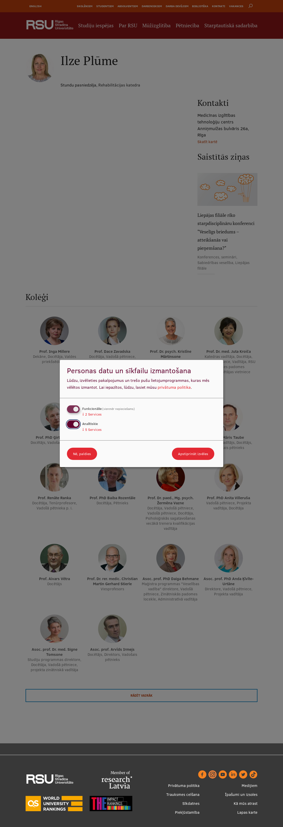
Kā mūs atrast (245, 803)
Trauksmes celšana (182, 794)
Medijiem (249, 785)
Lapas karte (247, 812)
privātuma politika (174, 387)
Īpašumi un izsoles (241, 794)
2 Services (92, 414)
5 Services (92, 429)
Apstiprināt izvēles (193, 453)
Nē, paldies (82, 453)
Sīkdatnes (190, 803)
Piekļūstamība (187, 812)
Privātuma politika (183, 785)
